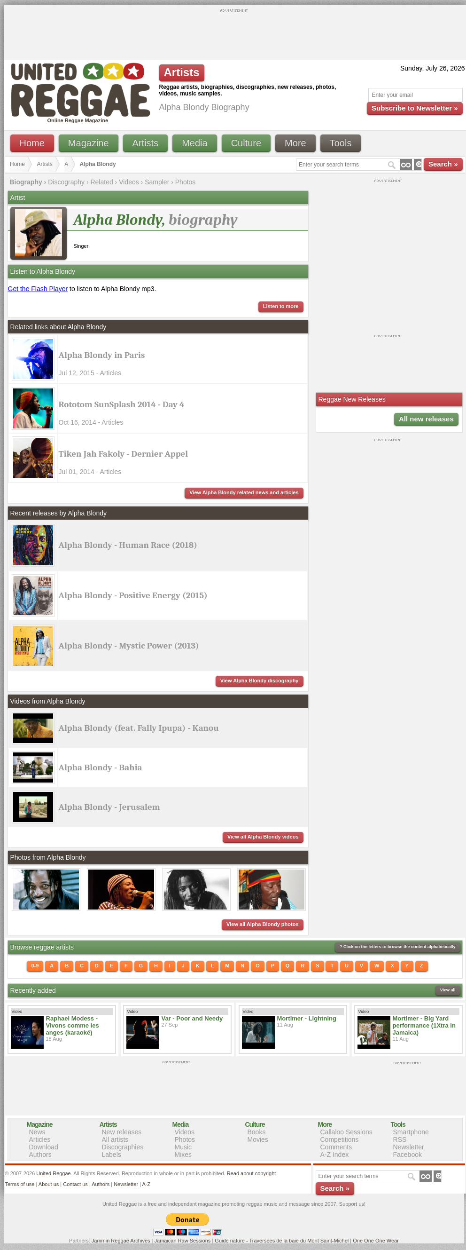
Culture (246, 143)
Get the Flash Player (38, 289)
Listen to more (281, 306)
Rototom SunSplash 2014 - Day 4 (122, 404)
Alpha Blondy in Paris (102, 355)
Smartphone (411, 1132)
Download (43, 1147)
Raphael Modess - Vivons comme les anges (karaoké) (72, 1025)
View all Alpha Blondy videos (263, 836)
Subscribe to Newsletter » (415, 108)
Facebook (407, 1154)
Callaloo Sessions (346, 1132)
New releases (122, 1132)
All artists (115, 1139)
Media (194, 143)
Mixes (183, 1154)
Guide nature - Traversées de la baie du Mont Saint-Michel (282, 1240)
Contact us (75, 1184)
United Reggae (53, 1173)
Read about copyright (251, 1173)
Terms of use (20, 1184)
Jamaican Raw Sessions (183, 1240)
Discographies (123, 1147)
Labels (111, 1154)
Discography (66, 182)
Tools (341, 143)
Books (257, 1132)
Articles (40, 1139)
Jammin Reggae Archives (121, 1240)
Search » (443, 164)
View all (448, 990)
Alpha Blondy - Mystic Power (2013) (129, 646)
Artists (145, 143)
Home (32, 143)
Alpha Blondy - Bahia (100, 767)
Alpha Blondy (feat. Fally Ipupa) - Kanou (139, 728)
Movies (258, 1139)
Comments (336, 1147)
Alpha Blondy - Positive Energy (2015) (133, 595)
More (295, 143)
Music (183, 1147)
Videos (129, 182)
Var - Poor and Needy (192, 1018)
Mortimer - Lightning (306, 1018)
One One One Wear (376, 1240)
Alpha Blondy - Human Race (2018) (128, 545)
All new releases (426, 419)
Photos (185, 182)
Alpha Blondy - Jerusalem (109, 807)
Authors (40, 1154)
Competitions (339, 1139)
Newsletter (408, 1147)
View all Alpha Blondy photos (262, 924)
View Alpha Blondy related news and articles (243, 492)
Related (101, 182)
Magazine (88, 143)
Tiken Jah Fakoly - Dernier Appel (123, 454)
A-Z (146, 1184)
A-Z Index (334, 1154)
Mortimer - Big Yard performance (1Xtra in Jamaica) (424, 1025)
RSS (400, 1139)
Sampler (157, 182)
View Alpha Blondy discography (259, 680)
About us (49, 1184)
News (37, 1132)
